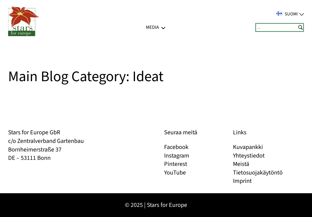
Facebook (176, 147)
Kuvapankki (248, 147)
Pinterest (175, 164)
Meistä (241, 164)
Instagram (176, 155)
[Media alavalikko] (163, 27)
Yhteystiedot (249, 155)
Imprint (242, 181)
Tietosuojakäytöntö (258, 172)
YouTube (175, 172)
